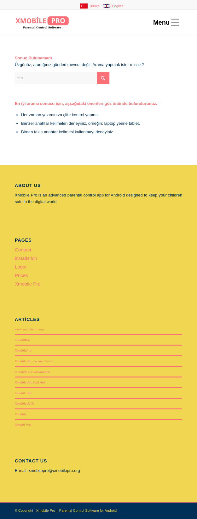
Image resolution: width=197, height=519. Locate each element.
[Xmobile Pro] (82, 22)
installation (26, 258)
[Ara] (62, 78)
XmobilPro (22, 340)
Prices (21, 275)
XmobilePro (23, 350)
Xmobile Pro (28, 284)
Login (20, 266)
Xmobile (20, 414)
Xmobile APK (24, 403)
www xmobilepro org (29, 329)
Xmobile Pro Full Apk (30, 382)
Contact (23, 249)
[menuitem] (100, 6)
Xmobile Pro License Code (33, 361)
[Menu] (164, 22)
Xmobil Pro (23, 424)
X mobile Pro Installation (32, 372)
